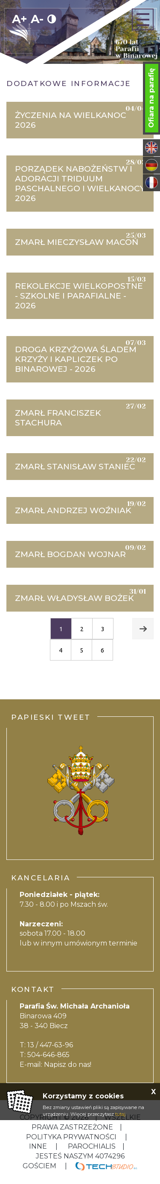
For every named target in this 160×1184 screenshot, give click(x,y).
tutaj (120, 1114)
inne (39, 1146)
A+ (19, 19)
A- (37, 19)
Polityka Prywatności (72, 1137)
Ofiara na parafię (151, 98)
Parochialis (92, 1146)
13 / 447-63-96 (50, 1045)
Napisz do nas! (67, 1064)
